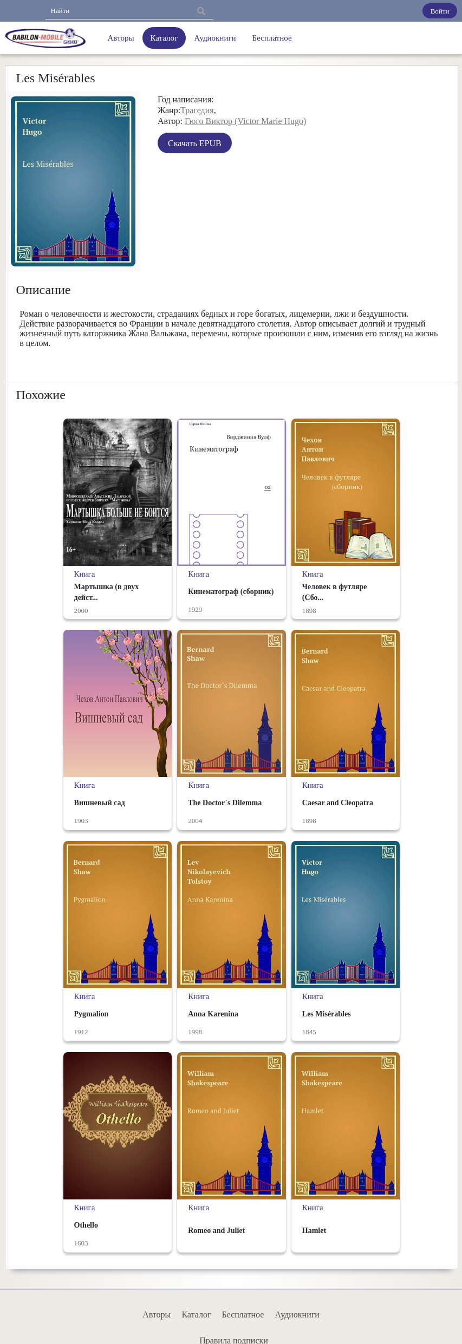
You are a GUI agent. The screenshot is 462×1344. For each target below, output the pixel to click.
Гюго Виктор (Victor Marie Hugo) (245, 121)
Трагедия (197, 110)
